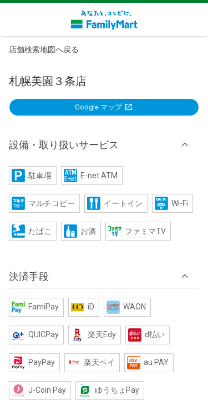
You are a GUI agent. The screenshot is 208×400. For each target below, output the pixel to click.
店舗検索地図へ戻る (44, 49)
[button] (104, 144)
